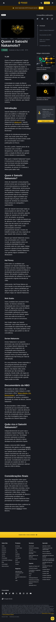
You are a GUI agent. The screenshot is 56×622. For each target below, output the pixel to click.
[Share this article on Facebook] (42, 19)
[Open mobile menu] (52, 3)
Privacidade (4, 558)
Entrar (41, 8)
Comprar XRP (45, 573)
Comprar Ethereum (46, 577)
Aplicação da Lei (32, 585)
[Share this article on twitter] (37, 19)
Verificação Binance (33, 577)
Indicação (31, 550)
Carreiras (4, 548)
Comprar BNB (45, 571)
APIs (30, 575)
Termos (3, 556)
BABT (16, 560)
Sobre (3, 546)
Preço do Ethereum (46, 553)
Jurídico (3, 554)
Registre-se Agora (46, 121)
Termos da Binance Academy (8, 614)
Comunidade (5, 564)
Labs (16, 580)
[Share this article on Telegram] (47, 19)
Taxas (30, 573)
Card (16, 552)
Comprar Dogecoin (46, 575)
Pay (16, 550)
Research (17, 562)
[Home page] (22, 3)
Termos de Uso (45, 613)
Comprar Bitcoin (46, 569)
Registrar (47, 2)
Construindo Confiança (7, 560)
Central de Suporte (33, 568)
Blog (3, 562)
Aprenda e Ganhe (46, 546)
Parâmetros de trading (34, 579)
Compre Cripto (18, 548)
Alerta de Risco (5, 566)
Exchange (17, 546)
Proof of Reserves (33, 559)
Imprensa (4, 552)
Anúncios (4, 550)
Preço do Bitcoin (46, 551)
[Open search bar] (41, 3)
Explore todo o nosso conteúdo (28, 535)
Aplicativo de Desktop (34, 548)
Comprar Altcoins (46, 579)
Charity (17, 564)
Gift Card (17, 556)
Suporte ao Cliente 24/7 (34, 566)
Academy (17, 554)
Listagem (17, 574)
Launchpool (18, 558)
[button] (52, 3)
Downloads (31, 546)
